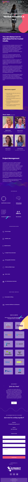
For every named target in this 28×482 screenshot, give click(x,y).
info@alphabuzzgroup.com (14, 428)
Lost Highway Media (16, 464)
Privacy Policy (14, 478)
